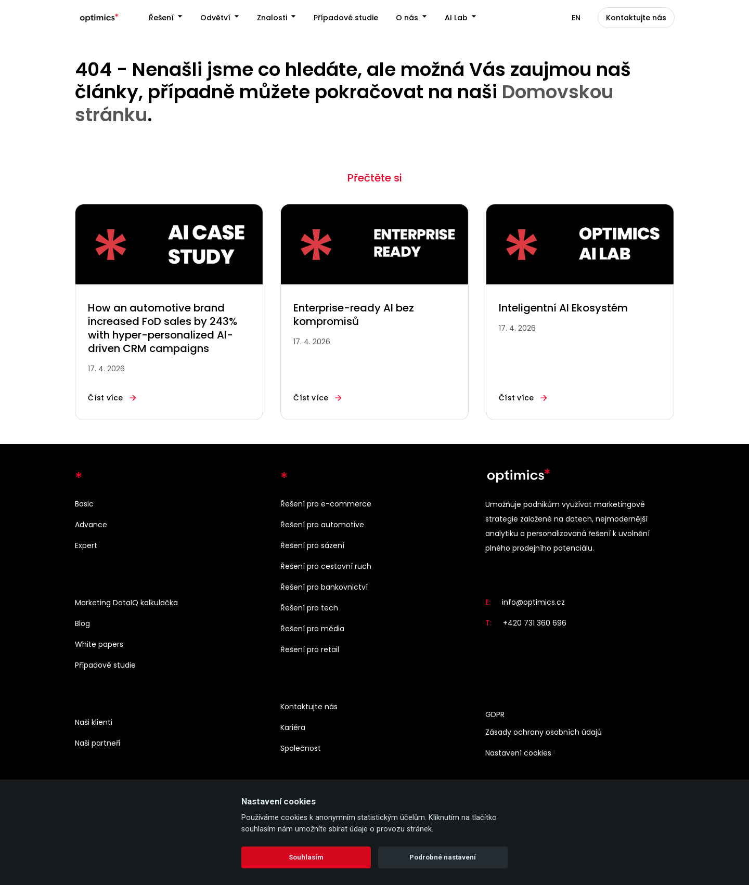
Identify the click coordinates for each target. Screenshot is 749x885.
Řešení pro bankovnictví (324, 587)
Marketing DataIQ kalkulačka (126, 602)
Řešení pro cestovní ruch (325, 566)
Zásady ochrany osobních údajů (543, 732)
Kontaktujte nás (309, 706)
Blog (82, 623)
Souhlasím (306, 857)
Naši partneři (97, 743)
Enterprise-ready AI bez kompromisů (353, 316)
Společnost (300, 748)
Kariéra (292, 727)
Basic (84, 504)
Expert (86, 545)
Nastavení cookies (518, 753)
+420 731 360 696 (534, 623)
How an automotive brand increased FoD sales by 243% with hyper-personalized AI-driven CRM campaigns (162, 329)
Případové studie (105, 665)
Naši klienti (93, 722)
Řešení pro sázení (312, 545)
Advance (91, 524)
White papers (99, 644)
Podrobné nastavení (442, 857)
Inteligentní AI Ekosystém (563, 309)
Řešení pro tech (309, 608)
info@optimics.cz (533, 602)
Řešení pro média (312, 628)
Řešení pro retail (309, 649)
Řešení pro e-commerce (325, 504)
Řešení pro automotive (322, 524)
